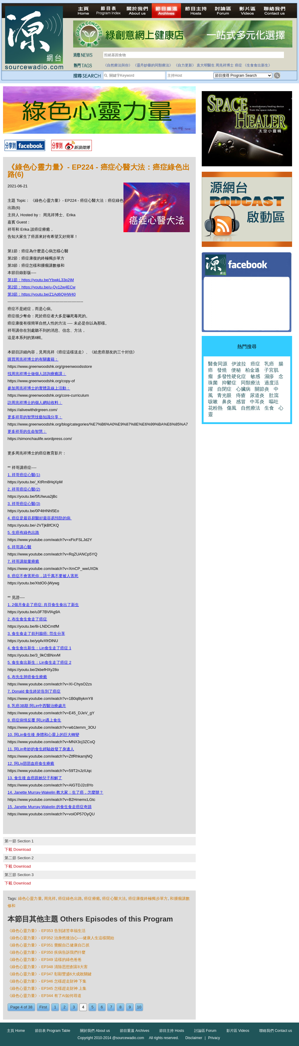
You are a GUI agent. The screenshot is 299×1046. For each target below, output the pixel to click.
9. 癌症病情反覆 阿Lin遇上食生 (34, 720)
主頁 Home (16, 1031)
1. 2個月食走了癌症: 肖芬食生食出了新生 (43, 604)
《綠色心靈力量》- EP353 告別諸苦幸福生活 (47, 930)
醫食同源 (217, 363)
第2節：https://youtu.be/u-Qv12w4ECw (41, 287)
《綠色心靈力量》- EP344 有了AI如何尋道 (44, 995)
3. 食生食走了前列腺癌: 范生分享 (36, 633)
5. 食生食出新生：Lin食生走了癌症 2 (39, 662)
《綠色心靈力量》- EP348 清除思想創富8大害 (48, 966)
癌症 (238, 65)
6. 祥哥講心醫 (19, 547)
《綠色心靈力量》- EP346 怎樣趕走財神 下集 (47, 981)
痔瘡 (241, 395)
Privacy (214, 1038)
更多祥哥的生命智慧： (27, 431)
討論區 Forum (205, 1031)
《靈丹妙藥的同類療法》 (153, 65)
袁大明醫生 (206, 65)
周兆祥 (50, 898)
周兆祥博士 (225, 65)
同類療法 (250, 382)
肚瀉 (274, 395)
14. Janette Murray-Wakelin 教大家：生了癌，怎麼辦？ (55, 792)
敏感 (255, 376)
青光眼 (224, 395)
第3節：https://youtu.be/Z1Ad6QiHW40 (42, 294)
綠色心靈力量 (30, 898)
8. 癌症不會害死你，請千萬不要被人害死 (43, 576)
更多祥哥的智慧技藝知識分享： (35, 417)
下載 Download (18, 849)
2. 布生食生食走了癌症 (27, 619)
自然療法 (250, 408)
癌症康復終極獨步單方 (148, 898)
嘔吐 (274, 401)
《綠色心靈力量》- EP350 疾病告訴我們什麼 (47, 952)
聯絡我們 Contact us (275, 1031)
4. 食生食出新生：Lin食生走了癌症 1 (39, 648)
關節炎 (262, 389)
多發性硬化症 (231, 376)
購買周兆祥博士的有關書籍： (33, 359)
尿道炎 (257, 395)
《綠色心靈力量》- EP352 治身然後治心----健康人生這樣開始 (61, 938)
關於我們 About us (95, 1031)
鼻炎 (227, 401)
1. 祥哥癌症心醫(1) (24, 474)
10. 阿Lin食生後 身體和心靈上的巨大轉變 (43, 734)
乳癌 (269, 363)
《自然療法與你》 (117, 65)
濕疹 (269, 376)
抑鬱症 (229, 382)
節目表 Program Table (52, 1031)
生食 (269, 408)
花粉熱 (215, 408)
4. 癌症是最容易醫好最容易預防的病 (40, 518)
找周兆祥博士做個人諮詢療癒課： (37, 373)
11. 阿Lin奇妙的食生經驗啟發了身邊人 (41, 749)
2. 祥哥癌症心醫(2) (24, 489)
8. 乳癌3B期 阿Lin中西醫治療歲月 (37, 705)
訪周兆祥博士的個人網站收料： (35, 402)
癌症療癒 (92, 898)
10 (139, 1007)
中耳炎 (257, 401)
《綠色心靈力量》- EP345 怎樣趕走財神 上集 (47, 988)
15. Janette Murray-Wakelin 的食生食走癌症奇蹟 (50, 806)
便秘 (236, 370)
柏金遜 (252, 370)
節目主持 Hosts (171, 1031)
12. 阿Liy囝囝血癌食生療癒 (31, 763)
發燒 (222, 370)
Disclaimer (193, 1038)
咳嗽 (213, 401)
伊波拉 (239, 363)
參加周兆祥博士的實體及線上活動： (39, 388)
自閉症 (224, 389)
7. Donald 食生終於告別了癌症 (34, 691)
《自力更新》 (185, 65)
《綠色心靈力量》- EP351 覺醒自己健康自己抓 (48, 945)
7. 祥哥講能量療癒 (23, 561)
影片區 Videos (237, 1031)
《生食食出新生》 (257, 65)
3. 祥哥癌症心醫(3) (24, 503)
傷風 (231, 408)
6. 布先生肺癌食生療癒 (27, 677)
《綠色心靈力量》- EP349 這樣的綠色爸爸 (45, 959)
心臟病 (243, 389)
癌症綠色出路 (70, 898)
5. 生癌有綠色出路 (23, 532)
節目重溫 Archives (134, 1031)
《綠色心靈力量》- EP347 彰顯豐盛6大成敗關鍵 (50, 974)
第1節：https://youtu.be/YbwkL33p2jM (41, 280)
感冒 (241, 401)
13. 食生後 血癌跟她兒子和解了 (35, 778)
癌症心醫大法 (114, 898)
